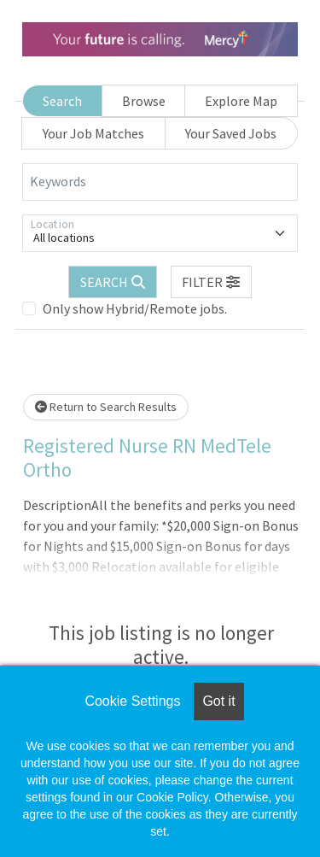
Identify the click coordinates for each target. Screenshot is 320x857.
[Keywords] (160, 182)
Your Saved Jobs (230, 133)
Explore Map (241, 100)
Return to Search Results (106, 406)
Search (62, 100)
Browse (144, 100)
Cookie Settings (132, 701)
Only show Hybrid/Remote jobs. (135, 308)
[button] (212, 282)
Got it (218, 701)
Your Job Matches (93, 133)
